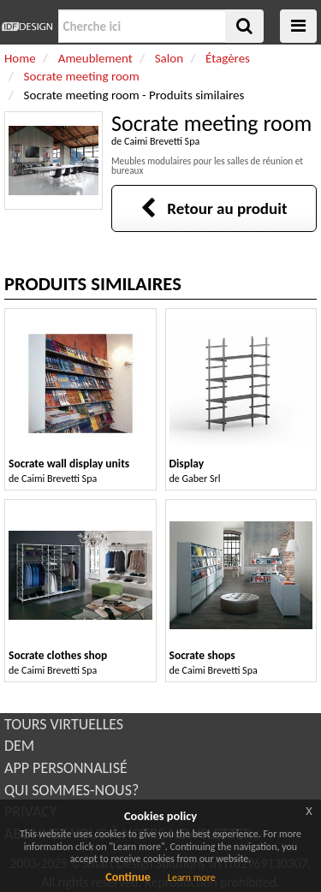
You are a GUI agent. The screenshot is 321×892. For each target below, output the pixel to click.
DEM (19, 745)
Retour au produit (213, 208)
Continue (128, 877)
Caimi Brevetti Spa (161, 141)
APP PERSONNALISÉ (66, 767)
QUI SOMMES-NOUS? (71, 790)
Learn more (192, 877)
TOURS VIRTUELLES (63, 724)
